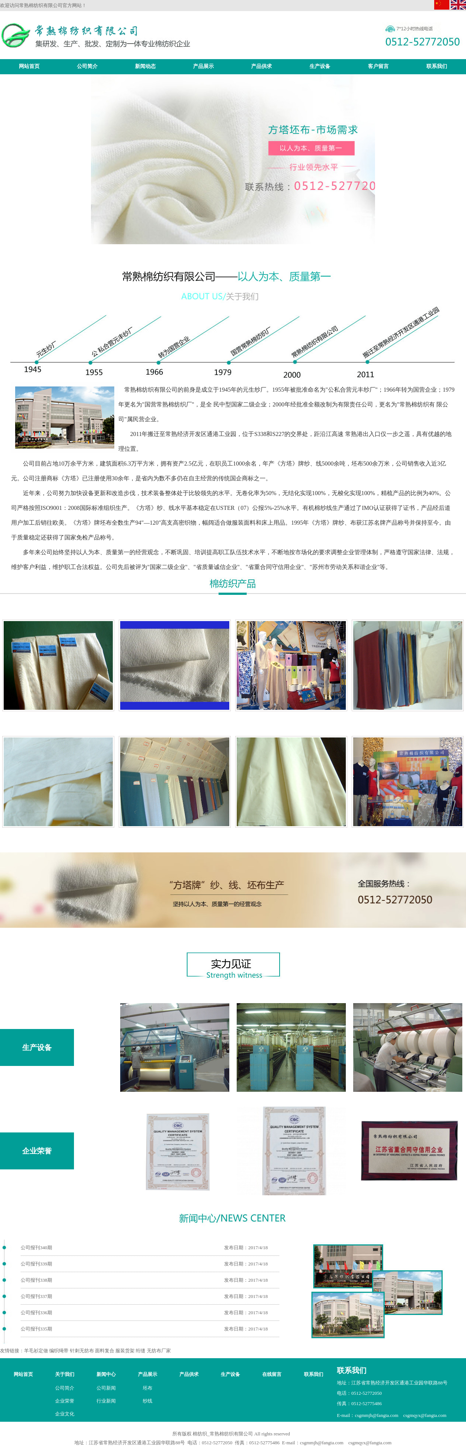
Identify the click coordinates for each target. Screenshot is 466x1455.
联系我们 (436, 66)
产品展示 (203, 66)
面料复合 (104, 1350)
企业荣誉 (37, 1151)
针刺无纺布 (82, 1350)
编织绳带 (58, 1350)
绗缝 (140, 1350)
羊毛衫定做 (36, 1350)
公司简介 (87, 66)
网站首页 (29, 66)
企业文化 (64, 1414)
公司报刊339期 (36, 1264)
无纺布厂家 (159, 1350)
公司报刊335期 (36, 1329)
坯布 (147, 1388)
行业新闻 (106, 1401)
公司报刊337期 (36, 1296)
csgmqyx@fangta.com (424, 1415)
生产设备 (320, 66)
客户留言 (378, 66)
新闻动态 (145, 66)
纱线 (147, 1401)
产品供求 (261, 66)
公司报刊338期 (36, 1280)
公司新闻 (106, 1388)
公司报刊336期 (36, 1312)
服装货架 (125, 1350)
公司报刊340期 (36, 1247)
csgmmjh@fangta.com (376, 1415)
